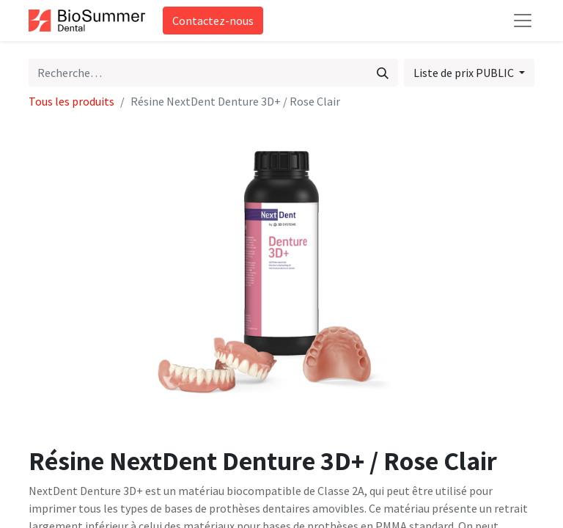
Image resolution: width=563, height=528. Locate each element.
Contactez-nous (213, 20)
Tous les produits (71, 101)
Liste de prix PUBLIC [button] (464, 72)
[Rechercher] (382, 73)
